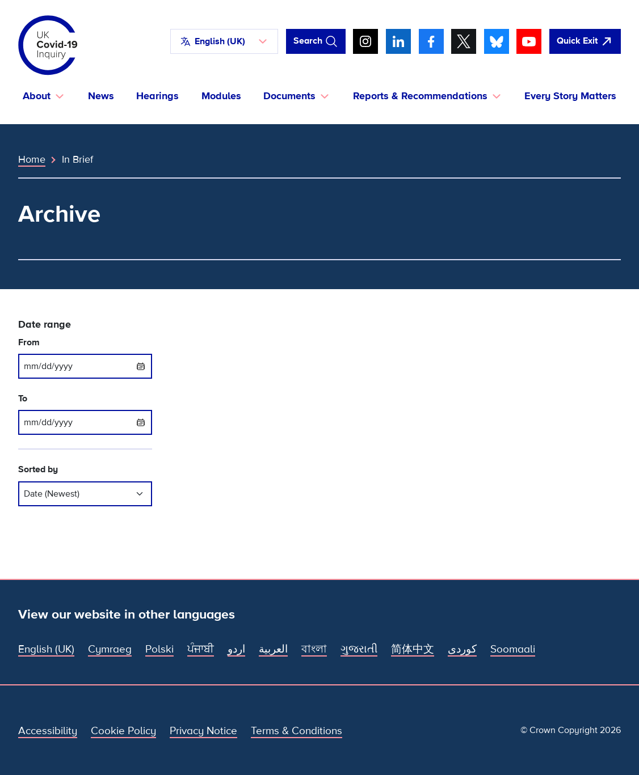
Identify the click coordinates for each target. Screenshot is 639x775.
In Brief (77, 159)
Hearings (157, 96)
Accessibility (47, 731)
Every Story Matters (570, 96)
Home (31, 159)
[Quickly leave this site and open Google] (585, 41)
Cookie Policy (123, 731)
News (101, 96)
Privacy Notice (203, 731)
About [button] (37, 96)
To (22, 398)
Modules (221, 96)
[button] (224, 41)
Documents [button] (289, 96)
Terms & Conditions (296, 731)
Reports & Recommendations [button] (420, 96)
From (29, 342)
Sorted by (38, 469)
